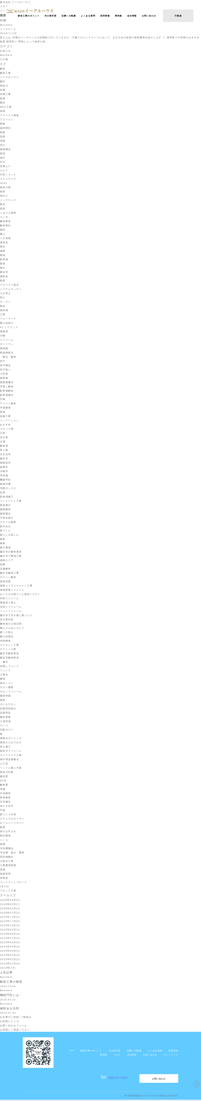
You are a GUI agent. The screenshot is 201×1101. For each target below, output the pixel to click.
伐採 (2, 137)
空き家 (4, 437)
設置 (2, 492)
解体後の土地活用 (11, 624)
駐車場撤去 (7, 395)
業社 (2, 268)
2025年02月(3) (10, 959)
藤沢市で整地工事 (11, 556)
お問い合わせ (158, 1079)
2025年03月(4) (10, 955)
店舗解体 (5, 569)
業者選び (5, 505)
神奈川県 (5, 187)
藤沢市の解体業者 (11, 552)
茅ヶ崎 (4, 450)
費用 (2, 679)
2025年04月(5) (10, 951)
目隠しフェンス (9, 666)
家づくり (5, 531)
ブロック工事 (8, 891)
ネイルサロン (8, 704)
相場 (2, 844)
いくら (4, 840)
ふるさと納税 (8, 213)
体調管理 (5, 874)
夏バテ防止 (7, 632)
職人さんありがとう (12, 628)
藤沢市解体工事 (9, 573)
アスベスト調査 (9, 115)
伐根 (2, 141)
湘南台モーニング (11, 738)
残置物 (4, 378)
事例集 (118, 15)
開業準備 (5, 696)
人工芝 (4, 764)
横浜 (2, 103)
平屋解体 (5, 408)
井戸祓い (5, 370)
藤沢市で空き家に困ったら (16, 615)
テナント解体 (8, 577)
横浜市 (4, 272)
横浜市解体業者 (9, 658)
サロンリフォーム (11, 692)
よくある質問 (88, 15)
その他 (4, 59)
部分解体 (5, 836)
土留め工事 (7, 861)
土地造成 (5, 721)
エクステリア (8, 179)
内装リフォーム (9, 598)
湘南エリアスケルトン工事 (16, 586)
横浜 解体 (8, 357)
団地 (2, 412)
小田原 (4, 374)
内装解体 (5, 641)
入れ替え (5, 293)
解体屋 (4, 446)
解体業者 (5, 221)
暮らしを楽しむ (9, 535)
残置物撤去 (7, 382)
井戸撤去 (5, 365)
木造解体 (5, 793)
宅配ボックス (8, 488)
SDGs (3, 183)
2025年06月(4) (10, 942)
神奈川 (4, 86)
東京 (2, 204)
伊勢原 (4, 878)
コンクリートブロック (13, 882)
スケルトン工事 (9, 645)
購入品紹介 (7, 323)
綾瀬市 (4, 467)
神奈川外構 (7, 772)
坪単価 (4, 476)
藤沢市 (4, 459)
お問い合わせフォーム (13, 1026)
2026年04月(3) (10, 900)
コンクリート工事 (11, 501)
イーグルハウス (9, 77)
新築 (2, 827)
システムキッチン (11, 289)
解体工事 (5, 73)
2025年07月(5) (10, 938)
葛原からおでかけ (11, 742)
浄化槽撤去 (7, 848)
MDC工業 (6, 107)
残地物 (4, 348)
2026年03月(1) (10, 904)
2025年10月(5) (10, 925)
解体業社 (5, 226)
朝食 (2, 539)
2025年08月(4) (10, 934)
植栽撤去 (5, 149)
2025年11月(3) (10, 921)
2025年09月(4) (10, 930)
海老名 (4, 242)
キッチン (5, 302)
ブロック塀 (7, 429)
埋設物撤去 (7, 857)
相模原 (4, 331)
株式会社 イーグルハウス (15, 2)
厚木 (2, 247)
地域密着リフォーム (12, 590)
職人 (2, 234)
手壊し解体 (7, 387)
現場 (2, 870)
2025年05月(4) (10, 947)
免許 (2, 158)
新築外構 (5, 484)
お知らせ (5, 51)
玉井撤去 (5, 802)
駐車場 (4, 259)
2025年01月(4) (10, 964)
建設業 (4, 776)
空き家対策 (7, 620)
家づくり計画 (8, 814)
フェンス (5, 670)
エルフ (4, 170)
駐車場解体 (7, 391)
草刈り (4, 196)
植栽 (2, 132)
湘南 (2, 251)
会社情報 (132, 15)
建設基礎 (5, 717)
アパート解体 (8, 403)
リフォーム (7, 340)
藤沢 (2, 81)
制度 (2, 281)
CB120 (4, 887)
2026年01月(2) (10, 913)
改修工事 (5, 416)
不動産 (178, 15)
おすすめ (5, 425)
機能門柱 (5, 480)
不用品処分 (7, 518)
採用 (2, 111)
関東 (2, 124)
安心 (2, 145)
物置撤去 (5, 514)
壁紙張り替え (8, 603)
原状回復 (5, 581)
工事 (2, 315)
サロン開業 (7, 687)
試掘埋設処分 (8, 709)
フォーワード (8, 319)
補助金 (4, 276)
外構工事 (5, 94)
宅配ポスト (7, 730)
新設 (2, 306)
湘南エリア (7, 560)
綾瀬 (2, 98)
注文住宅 (5, 454)
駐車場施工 (7, 497)
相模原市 (5, 463)
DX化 (3, 781)
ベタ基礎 (5, 238)
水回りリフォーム (11, 607)
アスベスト (7, 120)
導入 (2, 298)
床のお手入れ (8, 831)
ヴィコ (4, 726)
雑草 (2, 192)
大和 (2, 433)
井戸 (2, 361)
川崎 (2, 336)
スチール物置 (8, 522)
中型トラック (8, 175)
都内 (2, 230)
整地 (2, 255)
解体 (2, 69)
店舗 (2, 789)
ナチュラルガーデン (12, 819)
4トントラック (9, 327)
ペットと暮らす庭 (11, 768)
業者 (2, 264)
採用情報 (105, 15)
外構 (2, 90)
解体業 (4, 785)
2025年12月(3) (10, 917)
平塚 (2, 399)
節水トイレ (7, 683)
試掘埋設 (5, 713)
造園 (2, 565)
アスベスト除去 (9, 285)
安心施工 (5, 747)
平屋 (2, 810)
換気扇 (4, 310)
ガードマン (7, 344)
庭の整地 (5, 548)
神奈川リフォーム (11, 751)
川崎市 (4, 471)
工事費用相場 (8, 865)
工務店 (4, 675)
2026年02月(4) (10, 908)
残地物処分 (7, 353)
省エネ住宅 (7, 806)
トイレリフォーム (11, 611)
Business (6, 55)
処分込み (5, 526)
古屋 (2, 442)
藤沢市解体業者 (9, 653)
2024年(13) (8, 968)
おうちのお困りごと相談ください (20, 594)
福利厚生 (5, 128)
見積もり (5, 166)
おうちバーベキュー (12, 823)
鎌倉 (2, 543)
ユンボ (4, 217)
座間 (2, 700)
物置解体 (5, 509)
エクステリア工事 (11, 755)
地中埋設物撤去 (9, 759)
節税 (2, 209)
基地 (2, 154)
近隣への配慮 (69, 15)
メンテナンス (8, 200)
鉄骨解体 (5, 798)
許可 (2, 162)
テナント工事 (8, 649)
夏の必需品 (7, 637)
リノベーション (9, 420)
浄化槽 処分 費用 (12, 853)
